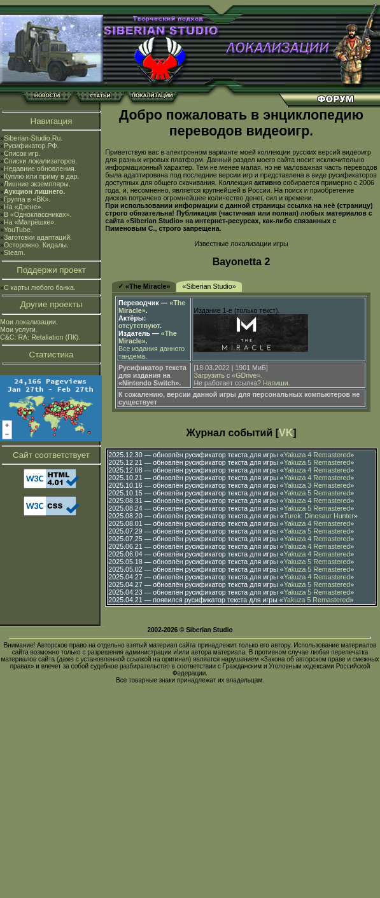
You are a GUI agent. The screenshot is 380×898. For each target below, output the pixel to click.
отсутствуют (139, 325)
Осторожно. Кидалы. (36, 245)
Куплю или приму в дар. (42, 176)
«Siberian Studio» (209, 286)
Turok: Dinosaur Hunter (319, 516)
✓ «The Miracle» (144, 286)
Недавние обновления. (40, 168)
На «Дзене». (23, 207)
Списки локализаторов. (40, 161)
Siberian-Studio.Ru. (33, 138)
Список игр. (22, 153)
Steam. (14, 252)
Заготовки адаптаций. (38, 237)
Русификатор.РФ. (31, 145)
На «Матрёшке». (30, 222)
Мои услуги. (19, 329)
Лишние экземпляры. (37, 184)
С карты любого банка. (40, 287)
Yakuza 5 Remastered (317, 462)
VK (286, 432)
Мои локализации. (29, 322)
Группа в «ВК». (27, 199)
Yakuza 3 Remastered (317, 485)
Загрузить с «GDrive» (227, 375)
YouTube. (18, 229)
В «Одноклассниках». (38, 214)
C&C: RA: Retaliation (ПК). (40, 337)
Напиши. (276, 383)
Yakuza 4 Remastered (317, 455)
